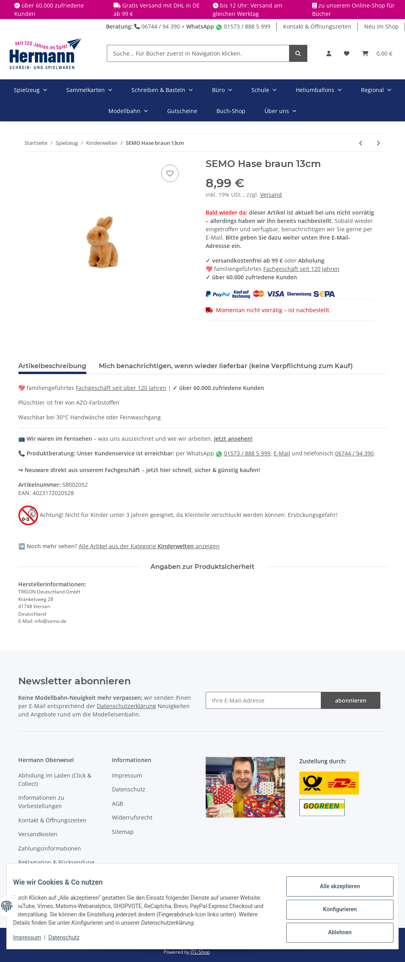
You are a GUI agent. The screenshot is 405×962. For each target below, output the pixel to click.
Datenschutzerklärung (126, 706)
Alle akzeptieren (333, 889)
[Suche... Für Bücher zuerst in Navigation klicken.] (198, 53)
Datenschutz (128, 789)
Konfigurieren (333, 910)
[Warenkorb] (377, 53)
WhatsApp (200, 26)
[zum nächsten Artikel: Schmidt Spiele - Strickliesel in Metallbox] (378, 143)
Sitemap (123, 831)
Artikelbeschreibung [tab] (52, 366)
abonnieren (350, 700)
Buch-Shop (230, 111)
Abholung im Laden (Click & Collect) (54, 779)
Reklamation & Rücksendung (56, 862)
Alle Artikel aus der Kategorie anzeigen (149, 546)
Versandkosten (38, 834)
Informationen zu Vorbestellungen (41, 802)
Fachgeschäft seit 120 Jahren (301, 269)
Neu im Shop (381, 26)
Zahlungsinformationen (49, 848)
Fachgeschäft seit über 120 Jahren (121, 388)
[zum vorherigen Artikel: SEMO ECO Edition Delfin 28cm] (361, 143)
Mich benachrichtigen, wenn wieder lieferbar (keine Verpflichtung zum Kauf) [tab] (226, 366)
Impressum (127, 775)
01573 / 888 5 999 (243, 26)
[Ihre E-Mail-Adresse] (263, 700)
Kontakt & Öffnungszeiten (317, 26)
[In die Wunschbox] (170, 173)
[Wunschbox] (347, 53)
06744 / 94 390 (157, 26)
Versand (271, 194)
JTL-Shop (200, 952)
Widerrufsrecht (132, 817)
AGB (117, 803)
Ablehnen (333, 930)
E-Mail (282, 453)
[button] (329, 53)
